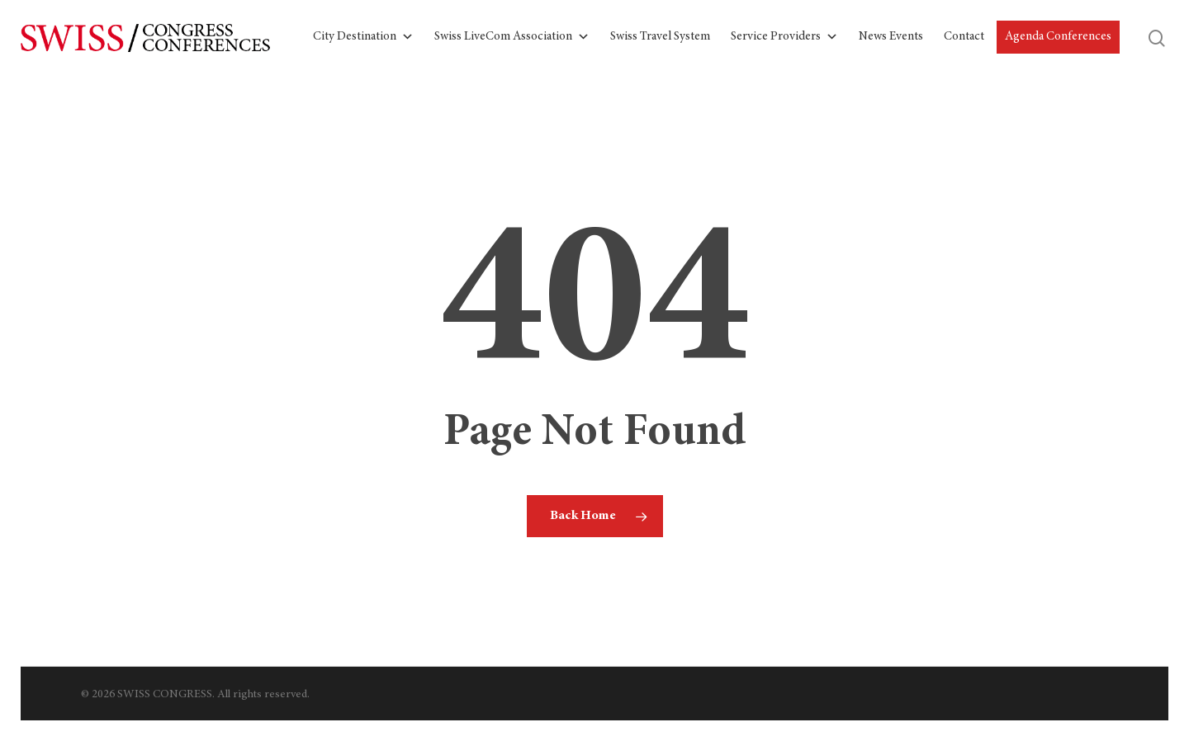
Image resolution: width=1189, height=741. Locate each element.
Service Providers (784, 37)
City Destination (363, 37)
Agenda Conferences (1058, 37)
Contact (964, 37)
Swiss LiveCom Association (512, 37)
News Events (891, 37)
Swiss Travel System (660, 37)
